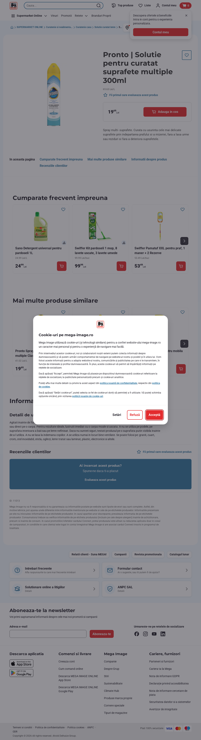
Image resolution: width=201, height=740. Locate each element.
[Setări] (117, 415)
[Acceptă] (154, 415)
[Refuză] (135, 415)
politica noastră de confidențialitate (118, 383)
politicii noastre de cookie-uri (87, 396)
